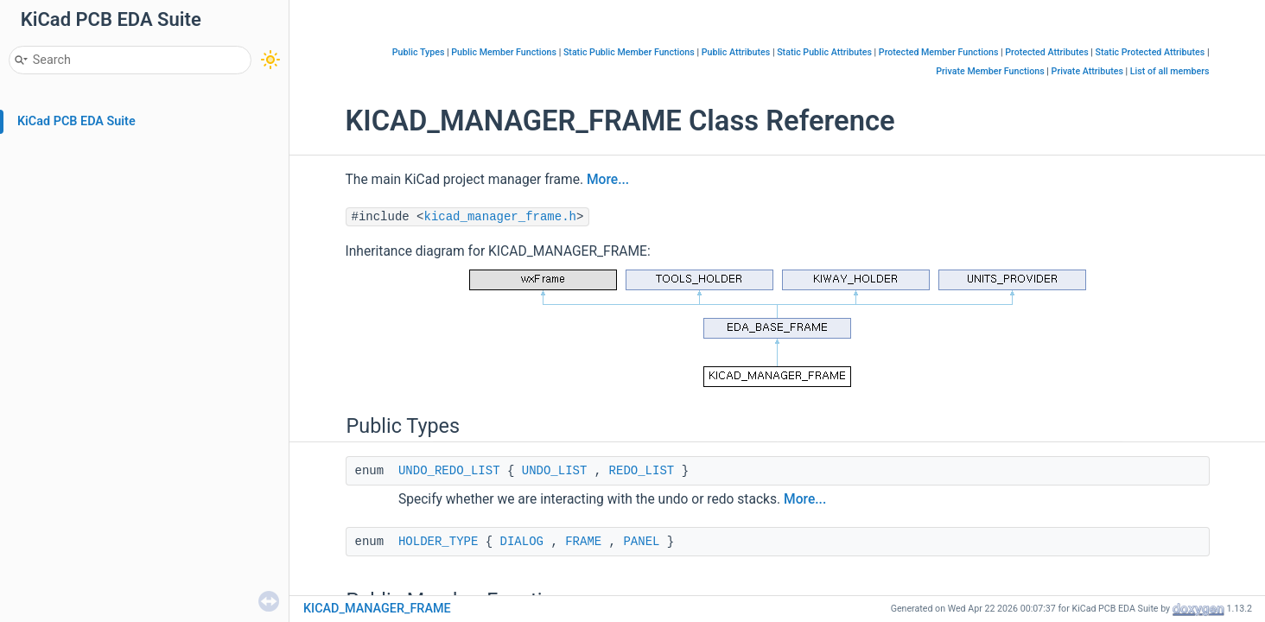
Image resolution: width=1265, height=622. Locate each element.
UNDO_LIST (555, 471)
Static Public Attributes (824, 52)
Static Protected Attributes (1150, 52)
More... (608, 179)
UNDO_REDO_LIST (449, 471)
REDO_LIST (642, 471)
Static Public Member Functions (629, 52)
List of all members (1170, 71)
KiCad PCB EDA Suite (76, 121)
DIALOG (522, 542)
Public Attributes (736, 52)
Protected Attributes (1046, 52)
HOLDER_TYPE (438, 542)
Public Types (418, 52)
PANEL (641, 542)
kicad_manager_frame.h (500, 217)
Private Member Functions (990, 71)
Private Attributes (1087, 71)
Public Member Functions (503, 52)
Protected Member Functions (939, 52)
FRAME (583, 542)
